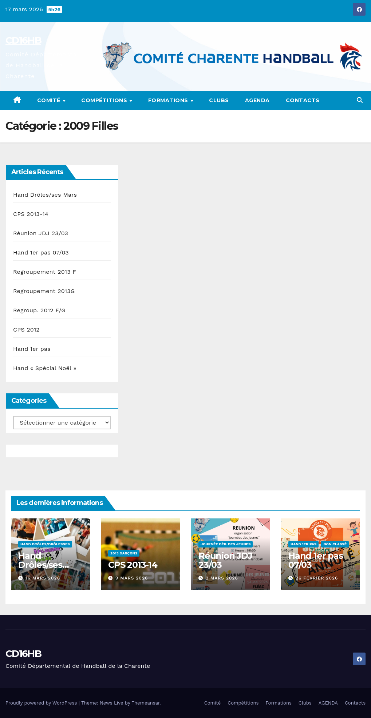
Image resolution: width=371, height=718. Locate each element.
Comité (49, 100)
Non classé (335, 544)
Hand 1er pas (32, 348)
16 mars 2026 (42, 578)
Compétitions (105, 100)
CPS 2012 (26, 329)
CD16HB (23, 40)
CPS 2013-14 (30, 213)
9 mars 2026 (131, 578)
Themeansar (145, 703)
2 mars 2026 (221, 578)
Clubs (219, 100)
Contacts (303, 100)
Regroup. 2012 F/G (39, 310)
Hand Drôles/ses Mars (45, 194)
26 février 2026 (316, 578)
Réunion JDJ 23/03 (40, 233)
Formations (169, 100)
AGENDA (257, 100)
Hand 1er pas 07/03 (41, 252)
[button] (360, 100)
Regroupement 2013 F (44, 271)
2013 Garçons (124, 553)
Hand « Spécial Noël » (44, 368)
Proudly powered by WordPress (42, 703)
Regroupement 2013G (44, 291)
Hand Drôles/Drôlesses (45, 544)
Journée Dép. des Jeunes (225, 544)
